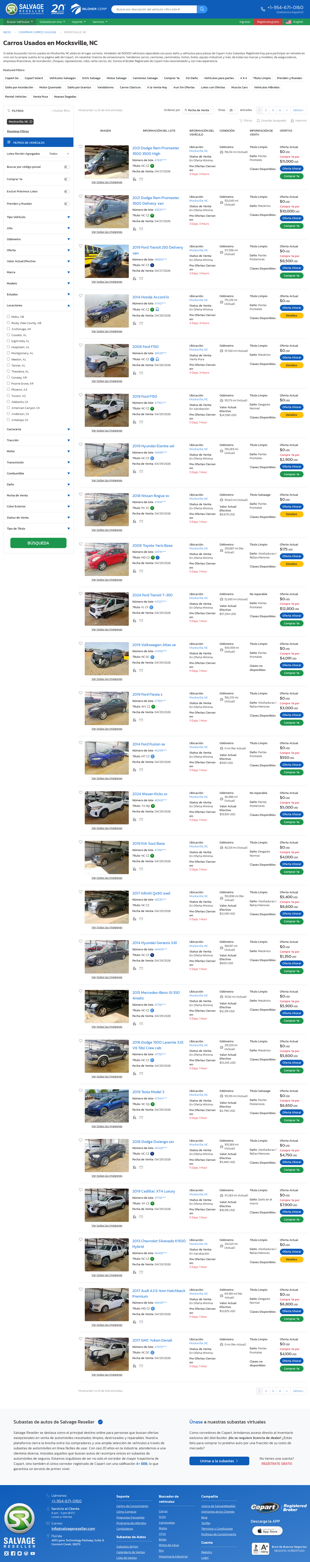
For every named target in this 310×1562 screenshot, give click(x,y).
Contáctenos (124, 1528)
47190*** (160, 850)
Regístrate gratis (277, 1463)
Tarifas (205, 1523)
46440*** (161, 1148)
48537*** (160, 209)
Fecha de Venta (199, 110)
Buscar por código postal (24, 167)
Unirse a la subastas (217, 1461)
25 (231, 110)
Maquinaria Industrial (173, 1556)
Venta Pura (40, 96)
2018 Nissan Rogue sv (150, 496)
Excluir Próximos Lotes (22, 191)
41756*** (160, 1004)
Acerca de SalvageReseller (218, 1506)
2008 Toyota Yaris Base (152, 545)
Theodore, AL (18, 372)
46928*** (161, 800)
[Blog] (26, 1553)
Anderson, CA (18, 414)
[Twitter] (6, 1553)
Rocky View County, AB (24, 323)
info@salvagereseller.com (73, 1528)
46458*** (161, 1253)
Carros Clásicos (130, 87)
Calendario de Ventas (130, 1552)
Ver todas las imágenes (106, 182)
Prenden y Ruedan (289, 78)
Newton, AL (16, 360)
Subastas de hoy (127, 1546)
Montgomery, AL (20, 353)
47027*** (161, 601)
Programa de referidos (131, 1523)
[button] (19, 22)
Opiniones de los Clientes (217, 1511)
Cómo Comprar (126, 1511)
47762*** (160, 403)
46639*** (161, 1302)
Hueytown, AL (18, 347)
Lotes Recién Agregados (23, 154)
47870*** (161, 1347)
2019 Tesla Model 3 (148, 1092)
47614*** (160, 502)
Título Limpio (262, 78)
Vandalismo (105, 87)
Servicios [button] (99, 21)
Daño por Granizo (79, 87)
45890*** (161, 452)
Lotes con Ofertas (213, 87)
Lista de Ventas (126, 1558)
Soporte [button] (77, 21)
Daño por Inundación (19, 87)
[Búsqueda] (202, 9)
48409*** (161, 949)
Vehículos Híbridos (267, 87)
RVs (161, 1550)
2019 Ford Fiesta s (147, 694)
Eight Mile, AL (18, 341)
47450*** (161, 651)
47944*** (161, 1098)
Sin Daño (192, 78)
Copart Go (12, 78)
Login (205, 1558)
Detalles (291, 315)
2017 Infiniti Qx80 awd (151, 893)
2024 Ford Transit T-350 (152, 595)
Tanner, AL (16, 366)
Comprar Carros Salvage (37, 32)
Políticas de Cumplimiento (218, 1534)
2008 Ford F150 (145, 346)
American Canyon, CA (23, 408)
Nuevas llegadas (65, 96)
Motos (163, 1528)
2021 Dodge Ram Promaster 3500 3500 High (155, 150)
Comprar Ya (172, 78)
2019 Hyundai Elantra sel (153, 446)
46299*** (161, 750)
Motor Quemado (50, 87)
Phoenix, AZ (17, 390)
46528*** (161, 353)
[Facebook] (13, 1553)
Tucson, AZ (16, 396)
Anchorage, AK (19, 329)
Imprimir (298, 121)
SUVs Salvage (91, 78)
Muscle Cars (239, 87)
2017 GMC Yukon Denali (152, 1340)
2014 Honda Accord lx (150, 297)
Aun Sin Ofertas (184, 87)
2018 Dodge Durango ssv (153, 1141)
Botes (162, 1539)
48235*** (160, 899)
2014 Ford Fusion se (148, 744)
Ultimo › (298, 110)
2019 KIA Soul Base (148, 843)
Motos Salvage (117, 78)
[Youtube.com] (32, 1553)
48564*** (161, 259)
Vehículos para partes (219, 78)
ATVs (162, 1534)
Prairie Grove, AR (20, 384)
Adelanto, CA (17, 402)
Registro (206, 1552)
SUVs (162, 1517)
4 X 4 (243, 78)
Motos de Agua (169, 1545)
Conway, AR (17, 378)
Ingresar (245, 21)
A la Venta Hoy (157, 87)
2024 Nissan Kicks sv (149, 794)
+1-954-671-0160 (285, 7)
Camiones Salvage (145, 78)
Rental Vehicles (16, 96)
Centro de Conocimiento (132, 1506)
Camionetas (167, 1522)
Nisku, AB (15, 317)
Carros (163, 1511)
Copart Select (34, 78)
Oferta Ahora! (291, 168)
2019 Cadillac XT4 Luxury (153, 1191)
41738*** (160, 1198)
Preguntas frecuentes (130, 1517)
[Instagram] (19, 1553)
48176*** (160, 552)
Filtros (245, 121)
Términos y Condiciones (217, 1528)
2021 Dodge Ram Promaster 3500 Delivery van (155, 200)
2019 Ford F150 (144, 396)
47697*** (161, 160)
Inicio (7, 32)
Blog (204, 1517)
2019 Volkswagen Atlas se (154, 645)
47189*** (160, 701)
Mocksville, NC (198, 151)
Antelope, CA (17, 420)
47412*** (160, 303)
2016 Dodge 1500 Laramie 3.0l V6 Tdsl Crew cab (157, 1045)
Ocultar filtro (60, 111)
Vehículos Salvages (62, 78)
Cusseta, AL (17, 335)
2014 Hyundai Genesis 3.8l (154, 943)
